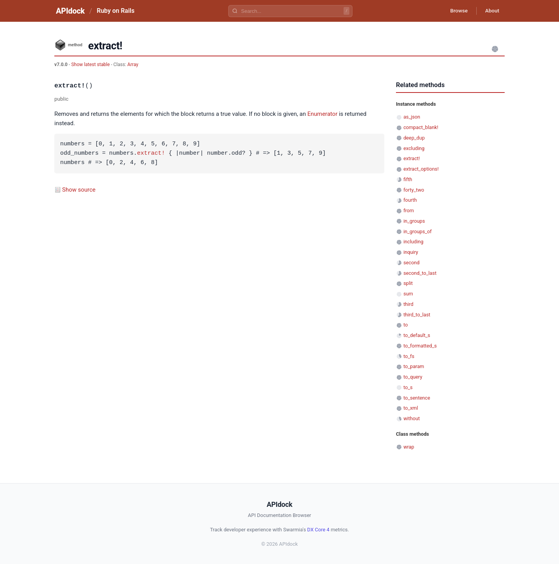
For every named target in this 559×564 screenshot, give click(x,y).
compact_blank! (420, 127)
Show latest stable (91, 64)
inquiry (410, 252)
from (408, 210)
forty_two (413, 190)
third (408, 304)
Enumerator (322, 113)
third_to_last (416, 315)
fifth (407, 179)
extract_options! (421, 169)
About (491, 11)
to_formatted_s (420, 346)
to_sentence (416, 398)
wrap (408, 447)
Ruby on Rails (115, 10)
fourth (410, 200)
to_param (413, 366)
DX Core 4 (318, 530)
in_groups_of (417, 231)
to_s (408, 387)
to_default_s (416, 335)
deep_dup (414, 138)
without (411, 418)
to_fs (408, 356)
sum (408, 294)
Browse (456, 11)
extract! (151, 153)
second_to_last (419, 273)
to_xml (410, 408)
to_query (412, 377)
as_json (411, 117)
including (413, 241)
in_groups (414, 221)
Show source (78, 189)
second (411, 262)
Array (132, 64)
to (405, 325)
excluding (413, 148)
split (408, 283)
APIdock (70, 11)
